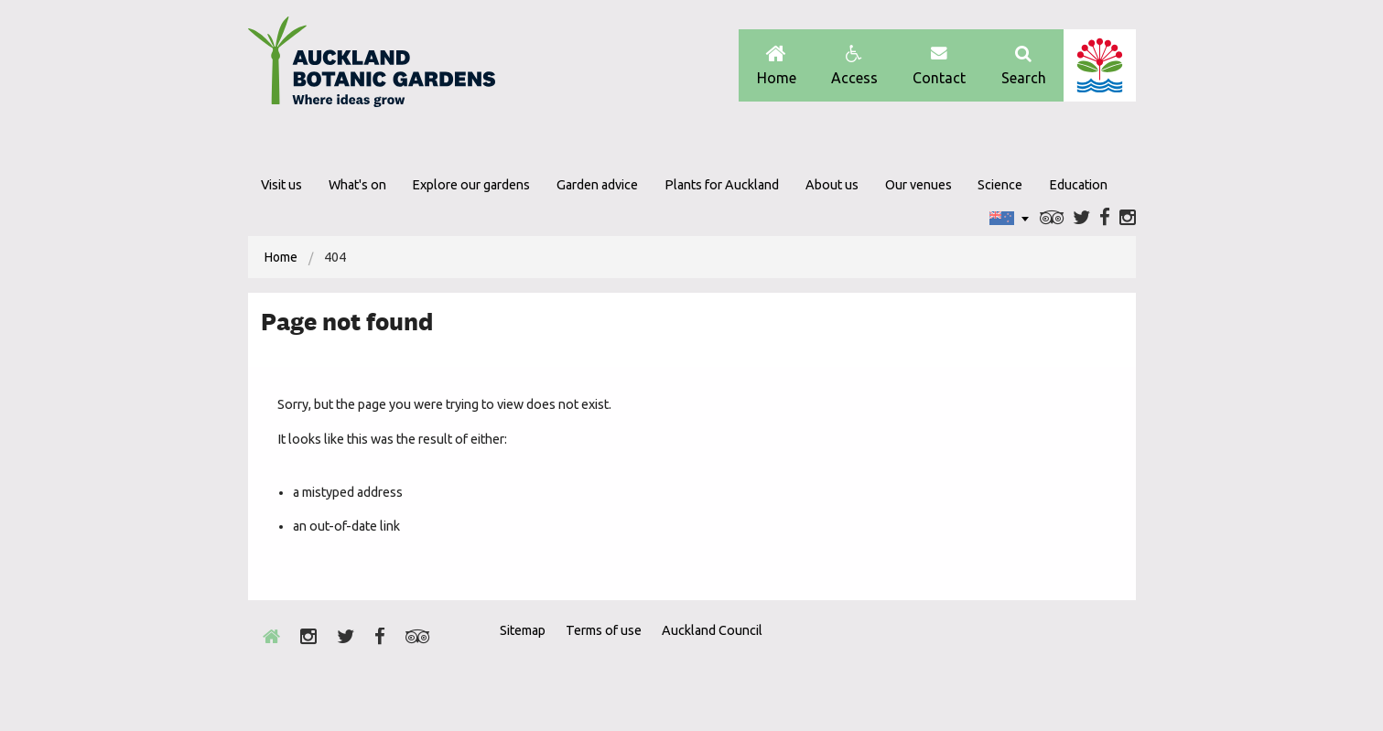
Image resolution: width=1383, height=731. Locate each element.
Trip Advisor (1052, 218)
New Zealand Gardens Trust (1099, 663)
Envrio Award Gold (1005, 663)
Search (1023, 65)
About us (832, 184)
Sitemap (523, 630)
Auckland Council (1100, 65)
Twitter (1081, 218)
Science (1000, 184)
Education (1078, 184)
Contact (939, 65)
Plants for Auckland (721, 184)
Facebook (1104, 218)
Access (854, 65)
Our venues (918, 184)
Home (776, 65)
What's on (357, 184)
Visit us (281, 184)
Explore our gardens (471, 184)
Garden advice (597, 184)
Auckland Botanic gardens (371, 66)
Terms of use (604, 630)
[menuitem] (281, 257)
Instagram (1127, 218)
